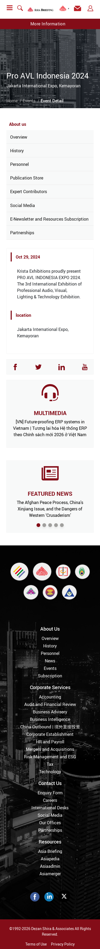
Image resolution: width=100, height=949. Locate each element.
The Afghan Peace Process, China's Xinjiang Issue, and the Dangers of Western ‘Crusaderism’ (50, 508)
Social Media (22, 205)
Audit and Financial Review (50, 704)
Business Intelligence (50, 719)
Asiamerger (50, 874)
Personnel (19, 164)
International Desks (50, 808)
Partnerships (22, 233)
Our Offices (50, 823)
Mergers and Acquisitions (50, 749)
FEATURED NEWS (50, 493)
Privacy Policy (63, 944)
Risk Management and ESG (50, 757)
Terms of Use (36, 944)
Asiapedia (50, 859)
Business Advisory (50, 712)
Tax (50, 764)
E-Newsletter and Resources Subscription (49, 219)
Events (29, 101)
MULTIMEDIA (50, 413)
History (17, 151)
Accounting (50, 697)
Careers (50, 800)
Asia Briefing (50, 851)
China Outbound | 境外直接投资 (50, 727)
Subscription (50, 676)
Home (12, 101)
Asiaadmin (50, 866)
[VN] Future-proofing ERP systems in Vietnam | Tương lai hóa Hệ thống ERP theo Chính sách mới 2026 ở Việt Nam (50, 428)
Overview (18, 137)
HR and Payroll (50, 742)
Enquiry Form (50, 793)
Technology (50, 772)
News (50, 661)
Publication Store (26, 178)
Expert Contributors (28, 191)
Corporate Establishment (50, 734)
